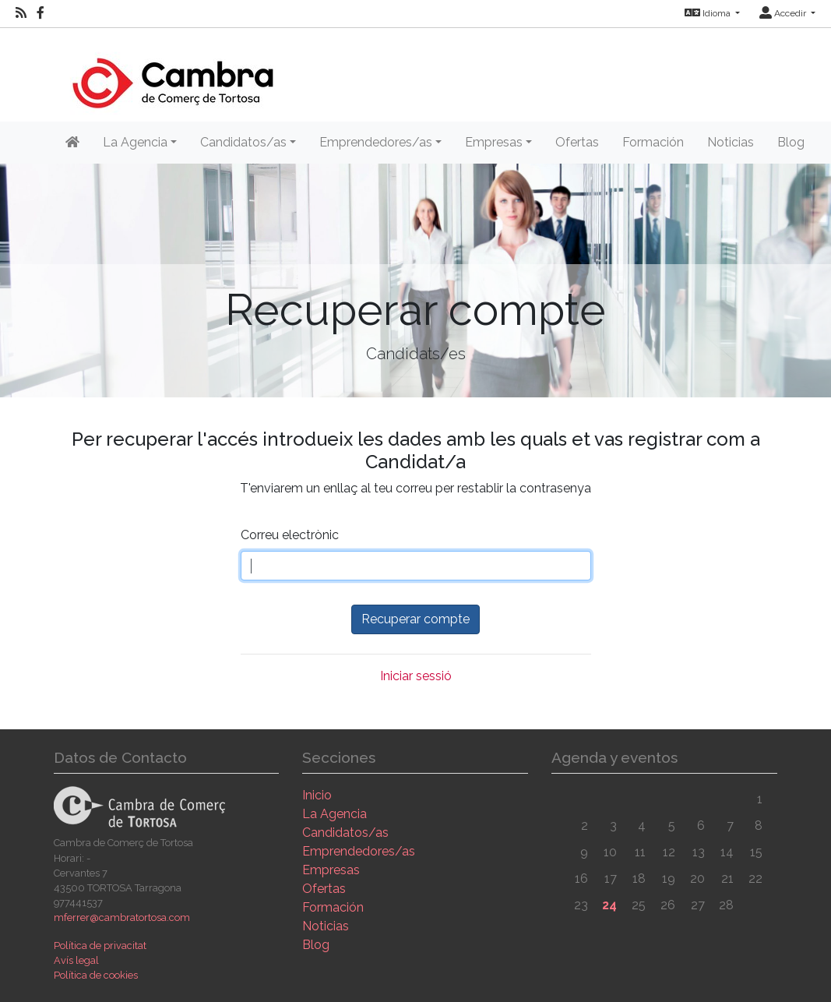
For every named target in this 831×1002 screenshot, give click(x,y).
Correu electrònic (290, 534)
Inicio (317, 795)
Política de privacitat (100, 945)
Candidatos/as (345, 832)
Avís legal (76, 960)
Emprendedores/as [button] (375, 142)
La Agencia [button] (135, 142)
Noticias (730, 142)
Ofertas (577, 142)
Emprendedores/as (358, 851)
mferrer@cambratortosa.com (122, 917)
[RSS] (21, 13)
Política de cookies (96, 975)
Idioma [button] (709, 13)
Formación (653, 142)
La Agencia (334, 813)
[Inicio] (172, 73)
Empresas (331, 870)
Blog (791, 142)
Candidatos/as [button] (243, 142)
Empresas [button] (494, 142)
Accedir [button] (783, 13)
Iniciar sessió (416, 676)
